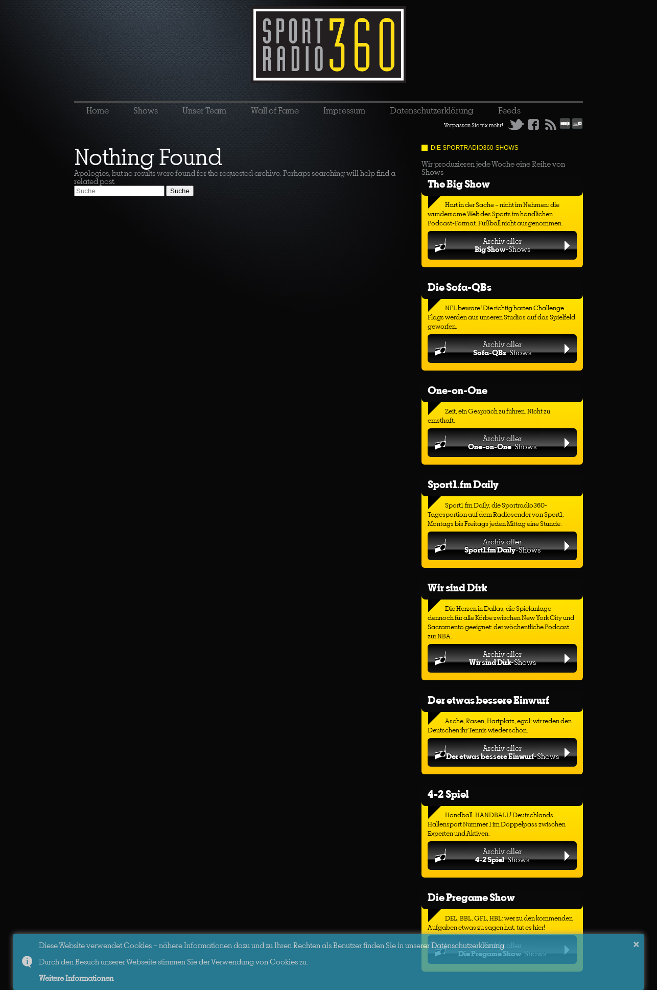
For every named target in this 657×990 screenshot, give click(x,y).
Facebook (533, 124)
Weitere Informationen (76, 978)
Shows (145, 110)
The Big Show (459, 183)
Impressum (344, 110)
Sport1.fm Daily (463, 484)
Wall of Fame (275, 110)
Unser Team (204, 110)
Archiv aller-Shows (502, 245)
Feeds (509, 110)
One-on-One (457, 390)
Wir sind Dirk (457, 587)
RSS (550, 124)
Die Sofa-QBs (459, 287)
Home (97, 110)
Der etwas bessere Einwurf (488, 700)
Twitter (516, 124)
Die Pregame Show (471, 897)
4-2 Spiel (448, 794)
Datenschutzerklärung (432, 110)
